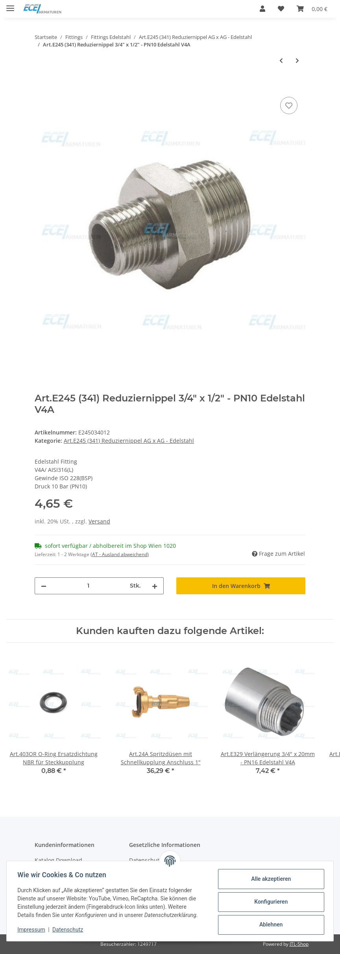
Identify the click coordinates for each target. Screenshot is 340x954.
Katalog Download (58, 860)
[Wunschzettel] (281, 9)
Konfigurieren (269, 902)
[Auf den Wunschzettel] (289, 105)
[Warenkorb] (312, 9)
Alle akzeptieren (269, 879)
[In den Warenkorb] (41, 86)
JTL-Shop (299, 944)
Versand (99, 521)
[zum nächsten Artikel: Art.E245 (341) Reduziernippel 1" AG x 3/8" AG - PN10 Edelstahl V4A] (297, 60)
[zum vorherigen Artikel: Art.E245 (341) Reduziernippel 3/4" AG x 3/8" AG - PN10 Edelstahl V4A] (281, 60)
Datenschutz (69, 929)
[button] (262, 9)
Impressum (33, 929)
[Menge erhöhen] (154, 586)
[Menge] (88, 586)
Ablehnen (269, 924)
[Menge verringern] (43, 586)
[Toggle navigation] (10, 5)
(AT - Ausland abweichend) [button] (120, 554)
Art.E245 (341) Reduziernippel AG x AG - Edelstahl (129, 440)
